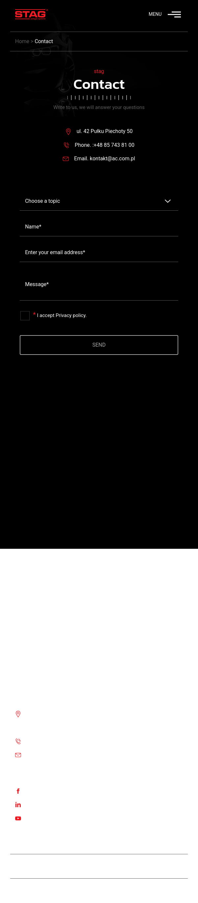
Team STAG (36, 866)
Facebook (37, 790)
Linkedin (36, 804)
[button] (156, 15)
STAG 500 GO (160, 866)
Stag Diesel (75, 866)
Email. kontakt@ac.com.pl (104, 158)
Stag (108, 891)
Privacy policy (71, 315)
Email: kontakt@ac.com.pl (56, 755)
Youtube (36, 818)
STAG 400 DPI (116, 866)
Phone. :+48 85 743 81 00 (104, 145)
